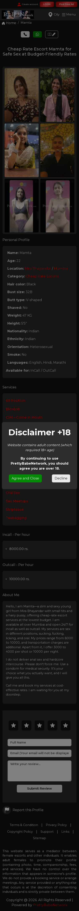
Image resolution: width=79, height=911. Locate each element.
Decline (61, 478)
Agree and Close (25, 478)
